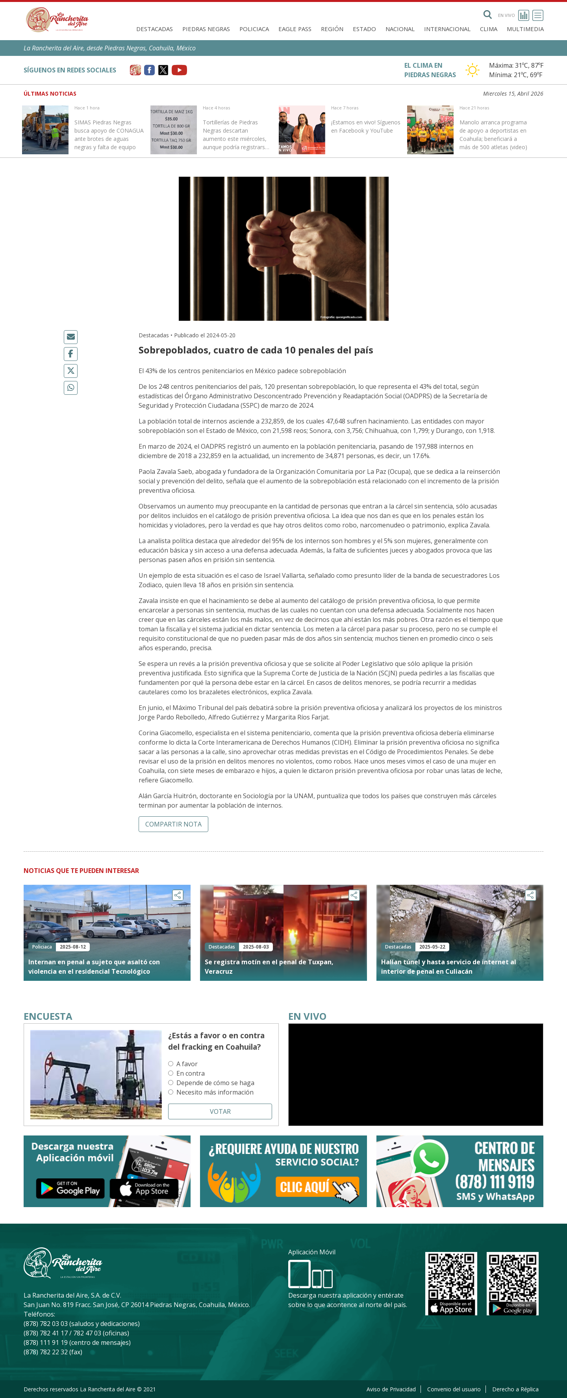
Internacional (447, 29)
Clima (488, 29)
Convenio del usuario (454, 1389)
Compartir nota (173, 824)
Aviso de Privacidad (391, 1389)
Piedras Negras (206, 29)
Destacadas (154, 29)
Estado (364, 29)
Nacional (400, 29)
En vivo (513, 15)
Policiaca (254, 29)
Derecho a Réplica (515, 1389)
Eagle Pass (294, 29)
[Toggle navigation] (537, 15)
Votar (220, 1111)
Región (332, 29)
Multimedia (525, 29)
